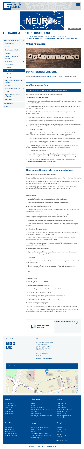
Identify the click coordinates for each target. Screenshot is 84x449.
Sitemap (59, 427)
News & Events (9, 103)
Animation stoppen (74, 28)
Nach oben (59, 431)
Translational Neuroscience (29, 33)
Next (77, 20)
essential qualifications (43, 76)
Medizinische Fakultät (36, 37)
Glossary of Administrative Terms (41, 416)
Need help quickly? (37, 438)
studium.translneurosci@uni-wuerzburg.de (41, 161)
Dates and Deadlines (37, 408)
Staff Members (36, 414)
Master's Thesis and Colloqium (11, 57)
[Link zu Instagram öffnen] (7, 343)
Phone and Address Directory (40, 427)
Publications (8, 100)
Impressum (31, 446)
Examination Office (62, 412)
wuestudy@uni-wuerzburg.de (68, 156)
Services (59, 399)
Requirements (10, 64)
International (9, 414)
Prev (6, 20)
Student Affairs (61, 414)
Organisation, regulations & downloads (13, 95)
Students (7, 91)
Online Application (11, 71)
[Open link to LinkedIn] (14, 343)
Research (8, 408)
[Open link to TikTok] (10, 343)
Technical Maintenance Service (41, 436)
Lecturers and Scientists (12, 88)
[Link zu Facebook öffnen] (7, 347)
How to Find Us (36, 430)
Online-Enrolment (11, 433)
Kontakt (39, 339)
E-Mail (40, 355)
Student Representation (63, 416)
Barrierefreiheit (51, 446)
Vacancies (34, 412)
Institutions (9, 412)
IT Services (59, 406)
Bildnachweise (61, 429)
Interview (8, 77)
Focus (7, 47)
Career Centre (60, 418)
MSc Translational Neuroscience (55, 37)
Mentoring (8, 85)
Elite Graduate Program (11, 40)
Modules (7, 53)
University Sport (61, 408)
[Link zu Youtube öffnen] (10, 347)
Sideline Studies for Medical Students (13, 81)
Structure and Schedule (12, 50)
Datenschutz (41, 446)
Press (33, 432)
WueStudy (9, 427)
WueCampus (9, 429)
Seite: (57, 440)
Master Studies (9, 44)
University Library (61, 404)
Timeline (8, 67)
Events (33, 406)
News (33, 404)
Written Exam (10, 74)
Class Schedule (10, 431)
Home (7, 399)
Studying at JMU (10, 406)
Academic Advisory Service (64, 410)
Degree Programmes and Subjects (42, 410)
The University (10, 404)
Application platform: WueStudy (38, 97)
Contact (6, 106)
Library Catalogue (11, 436)
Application (8, 61)
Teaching (8, 410)
